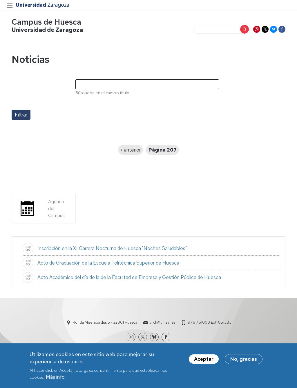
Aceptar (203, 360)
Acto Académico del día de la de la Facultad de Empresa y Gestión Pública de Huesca (129, 277)
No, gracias (243, 360)
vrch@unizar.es (162, 322)
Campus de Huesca (46, 22)
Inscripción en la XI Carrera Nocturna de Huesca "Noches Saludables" (112, 248)
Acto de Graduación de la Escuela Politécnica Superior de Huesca (108, 263)
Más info (55, 378)
